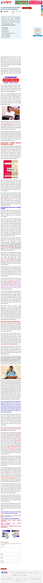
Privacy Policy (18, 579)
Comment (3, 546)
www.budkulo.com (10, 578)
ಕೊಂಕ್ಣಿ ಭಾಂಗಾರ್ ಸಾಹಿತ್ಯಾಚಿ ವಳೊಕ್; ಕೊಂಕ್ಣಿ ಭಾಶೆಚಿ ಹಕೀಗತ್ (11, 526)
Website (2, 561)
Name (2, 554)
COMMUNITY (24, 575)
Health (20, 575)
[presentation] (7, 566)
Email (2, 557)
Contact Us (18, 580)
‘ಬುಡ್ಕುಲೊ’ (2, 513)
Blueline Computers (38, 578)
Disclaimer (24, 579)
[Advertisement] (11, 47)
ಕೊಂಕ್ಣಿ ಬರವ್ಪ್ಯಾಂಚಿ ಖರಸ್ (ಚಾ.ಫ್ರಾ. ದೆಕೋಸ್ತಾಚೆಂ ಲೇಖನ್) (11, 523)
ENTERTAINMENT (15, 575)
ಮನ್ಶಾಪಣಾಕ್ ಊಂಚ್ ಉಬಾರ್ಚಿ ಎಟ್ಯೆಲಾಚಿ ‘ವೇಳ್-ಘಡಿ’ (11, 520)
